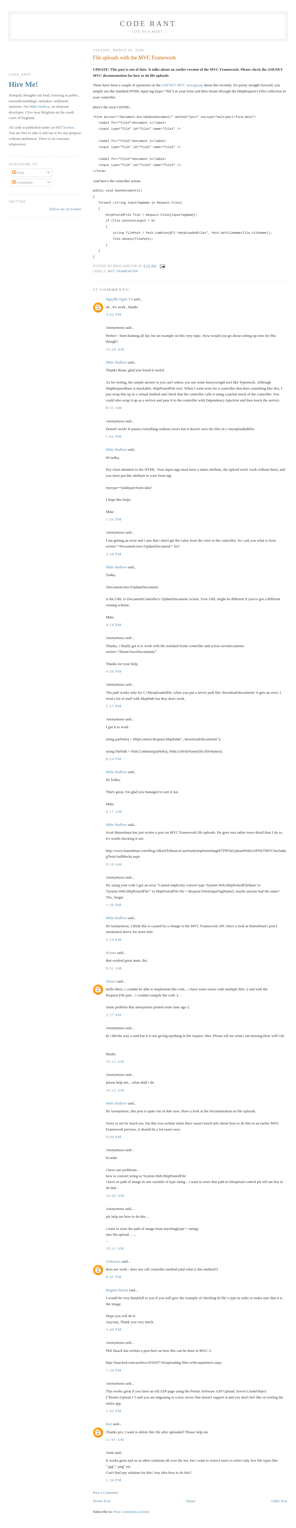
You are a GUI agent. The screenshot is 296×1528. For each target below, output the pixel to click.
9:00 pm (113, 1137)
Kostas (111, 952)
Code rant (148, 23)
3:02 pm (113, 314)
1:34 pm (113, 1480)
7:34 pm (113, 1370)
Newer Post (101, 1501)
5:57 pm (113, 706)
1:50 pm (113, 519)
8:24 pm (113, 759)
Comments (22, 182)
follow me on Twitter (65, 209)
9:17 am (114, 811)
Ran (109, 1424)
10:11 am (115, 1061)
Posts (18, 172)
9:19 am (114, 864)
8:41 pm (113, 1277)
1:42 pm (113, 1411)
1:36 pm (113, 905)
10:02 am (115, 1195)
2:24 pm (113, 939)
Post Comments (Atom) (131, 1511)
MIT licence (65, 127)
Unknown (113, 1261)
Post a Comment (105, 1492)
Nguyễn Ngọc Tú (119, 299)
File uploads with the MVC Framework (134, 58)
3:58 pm (113, 554)
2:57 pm (113, 1015)
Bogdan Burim (117, 1290)
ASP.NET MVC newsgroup (182, 85)
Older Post (279, 1501)
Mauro (111, 981)
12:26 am (115, 349)
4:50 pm (113, 671)
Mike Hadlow (116, 362)
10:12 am (115, 1090)
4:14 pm (113, 624)
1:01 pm (113, 436)
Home (190, 1501)
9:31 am (114, 968)
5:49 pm (113, 1329)
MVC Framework (123, 271)
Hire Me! (23, 84)
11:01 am (115, 1439)
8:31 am (114, 408)
